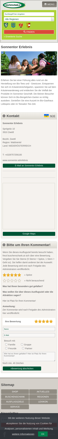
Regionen (43, 397)
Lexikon (43, 401)
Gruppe (27, 344)
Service (15, 407)
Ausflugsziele (15, 401)
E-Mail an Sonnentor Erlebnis (29, 165)
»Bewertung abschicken (22, 368)
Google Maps (29, 233)
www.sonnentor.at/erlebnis (15, 160)
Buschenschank (15, 397)
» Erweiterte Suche (13, 36)
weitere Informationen (23, 434)
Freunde (12, 348)
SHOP (15, 391)
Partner (28, 348)
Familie (11, 344)
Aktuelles (43, 391)
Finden (29, 32)
